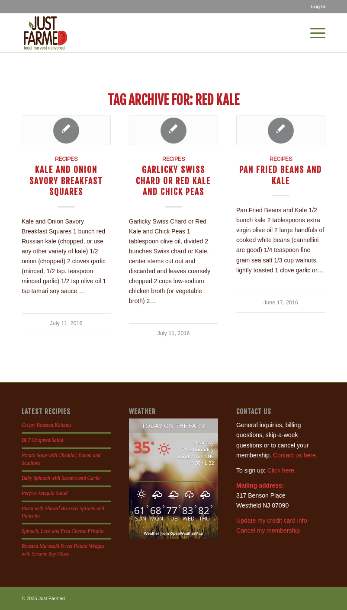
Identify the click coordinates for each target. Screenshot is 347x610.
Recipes (66, 159)
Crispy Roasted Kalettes (46, 425)
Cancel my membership (268, 530)
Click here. (281, 470)
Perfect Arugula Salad (44, 493)
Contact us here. (295, 455)
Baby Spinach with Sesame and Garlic (61, 478)
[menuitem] (316, 6)
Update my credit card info (271, 520)
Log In (318, 6)
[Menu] (313, 32)
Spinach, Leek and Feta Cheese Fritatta (63, 531)
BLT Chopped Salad (42, 440)
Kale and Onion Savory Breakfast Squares (66, 180)
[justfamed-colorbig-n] (45, 32)
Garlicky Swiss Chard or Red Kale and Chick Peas (173, 180)
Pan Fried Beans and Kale (280, 175)
